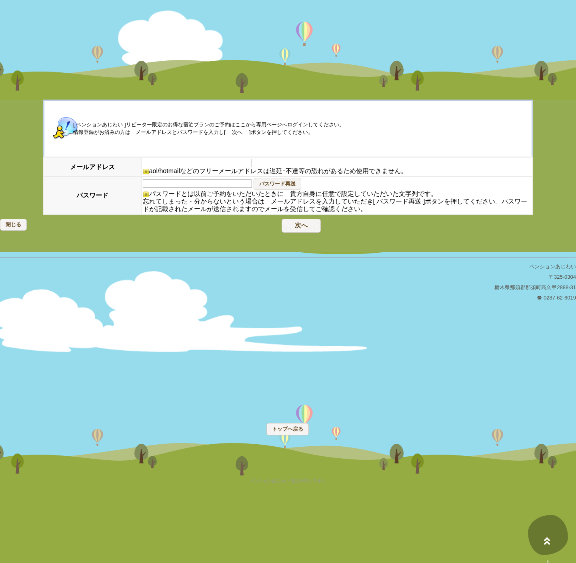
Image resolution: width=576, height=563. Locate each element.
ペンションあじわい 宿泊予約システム (288, 481)
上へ (548, 535)
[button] (277, 184)
